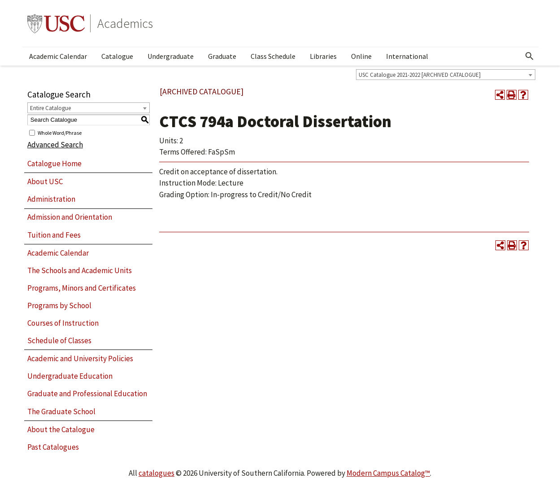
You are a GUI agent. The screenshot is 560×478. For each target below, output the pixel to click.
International (407, 56)
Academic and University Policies (80, 358)
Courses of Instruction (63, 323)
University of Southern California (56, 23)
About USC (45, 181)
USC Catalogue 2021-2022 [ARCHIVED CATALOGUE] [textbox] (420, 75)
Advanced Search (55, 145)
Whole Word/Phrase (60, 132)
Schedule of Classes (59, 340)
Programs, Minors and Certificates (81, 288)
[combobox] (445, 74)
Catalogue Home (54, 163)
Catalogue (117, 56)
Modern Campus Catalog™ (388, 473)
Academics (125, 23)
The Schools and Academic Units (79, 270)
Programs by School (59, 305)
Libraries (323, 56)
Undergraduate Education (70, 376)
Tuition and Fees (54, 235)
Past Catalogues (53, 447)
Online (361, 56)
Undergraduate (171, 56)
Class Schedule (273, 56)
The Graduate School (61, 411)
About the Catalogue (61, 429)
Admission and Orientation (69, 217)
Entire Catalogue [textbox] (50, 108)
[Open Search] (529, 56)
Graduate (222, 56)
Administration (51, 199)
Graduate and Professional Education (87, 393)
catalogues (156, 473)
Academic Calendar (58, 56)
